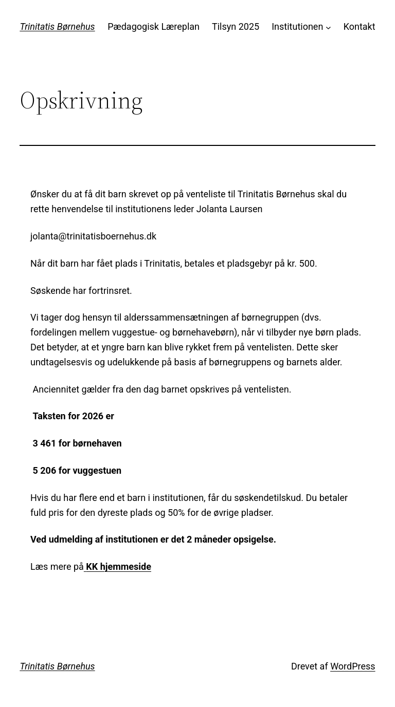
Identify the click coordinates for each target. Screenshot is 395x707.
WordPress (352, 666)
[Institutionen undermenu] (328, 27)
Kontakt (359, 26)
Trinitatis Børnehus (57, 26)
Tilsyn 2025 (235, 26)
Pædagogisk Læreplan (153, 26)
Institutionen (297, 26)
